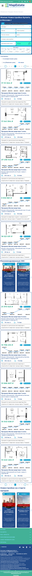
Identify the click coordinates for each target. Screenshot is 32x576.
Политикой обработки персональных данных (13, 561)
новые (21, 62)
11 (21, 66)
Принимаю (16, 575)
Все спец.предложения (23, 23)
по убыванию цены (8, 62)
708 (28, 66)
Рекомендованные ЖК (12, 261)
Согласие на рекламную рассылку (9, 566)
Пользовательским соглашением (9, 560)
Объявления (3, 11)
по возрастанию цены (9, 59)
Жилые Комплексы (15, 23)
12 (23, 66)
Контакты (11, 553)
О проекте (3, 553)
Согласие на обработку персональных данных (13, 564)
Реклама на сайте (21, 553)
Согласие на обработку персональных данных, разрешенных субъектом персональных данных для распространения (14, 568)
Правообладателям (6, 555)
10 (19, 66)
